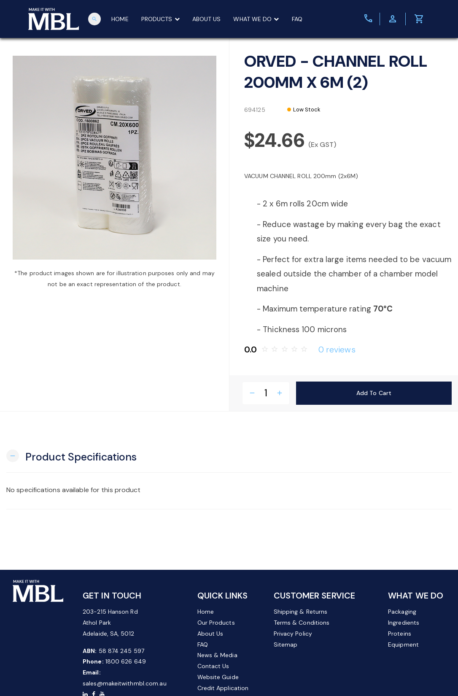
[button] (71, 456)
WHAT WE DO (256, 19)
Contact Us (213, 666)
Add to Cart (373, 393)
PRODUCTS (160, 19)
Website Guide (218, 677)
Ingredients (403, 622)
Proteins (399, 633)
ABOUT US (206, 19)
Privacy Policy (293, 633)
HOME (119, 19)
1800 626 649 (125, 661)
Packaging (402, 611)
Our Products (216, 622)
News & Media (217, 655)
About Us (210, 633)
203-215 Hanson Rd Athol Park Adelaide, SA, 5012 (110, 622)
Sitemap (286, 644)
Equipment (403, 644)
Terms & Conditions (302, 622)
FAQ (297, 19)
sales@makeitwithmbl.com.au (125, 683)
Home (205, 611)
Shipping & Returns (301, 611)
